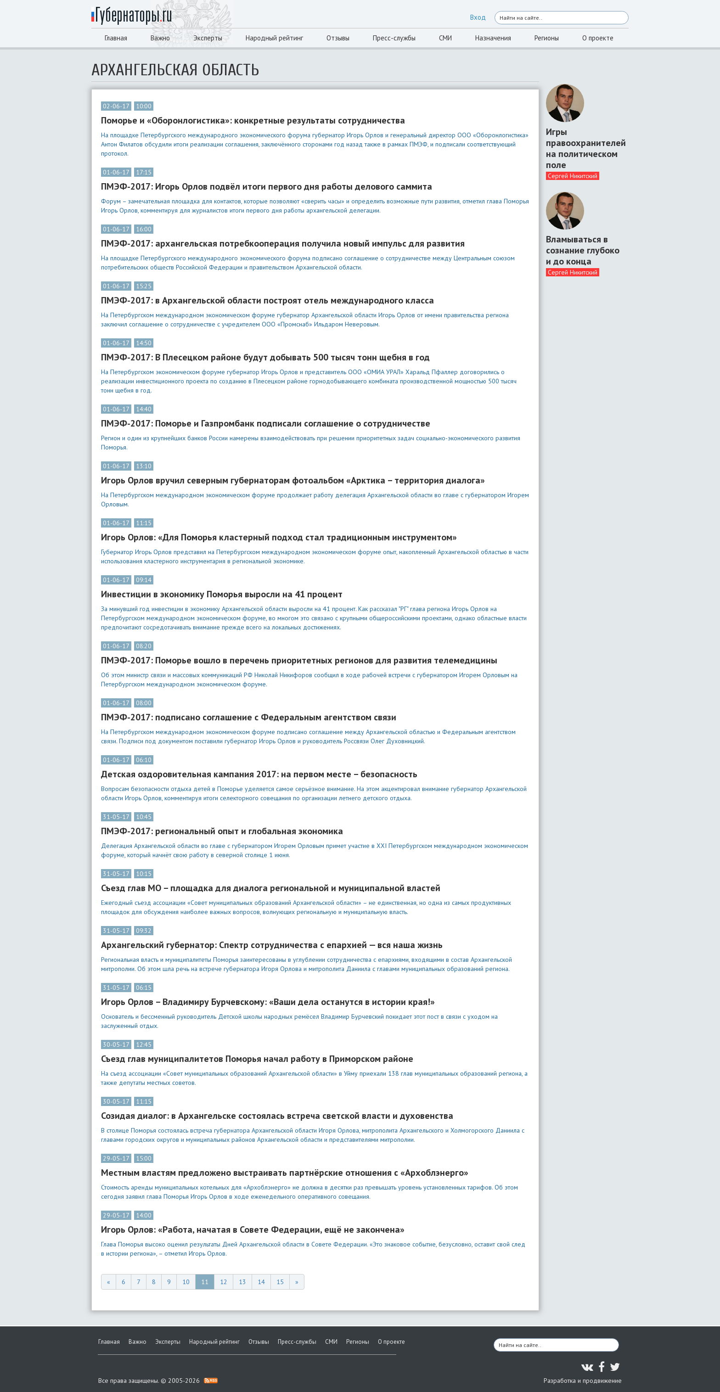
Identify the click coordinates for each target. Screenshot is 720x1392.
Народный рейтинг (274, 38)
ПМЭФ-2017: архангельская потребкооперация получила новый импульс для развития (283, 243)
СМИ (445, 38)
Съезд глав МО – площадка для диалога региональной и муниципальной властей (270, 887)
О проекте (597, 38)
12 (223, 1282)
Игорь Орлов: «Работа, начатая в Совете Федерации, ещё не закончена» (253, 1229)
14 (261, 1282)
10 (186, 1282)
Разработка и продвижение (583, 1380)
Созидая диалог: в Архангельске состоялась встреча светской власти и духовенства (277, 1115)
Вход (478, 17)
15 (280, 1282)
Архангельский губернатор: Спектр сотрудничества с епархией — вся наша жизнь (272, 944)
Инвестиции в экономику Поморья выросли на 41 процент (222, 594)
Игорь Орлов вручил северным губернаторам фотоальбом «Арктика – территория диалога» (293, 480)
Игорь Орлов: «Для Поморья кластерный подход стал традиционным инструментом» (279, 537)
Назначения (493, 38)
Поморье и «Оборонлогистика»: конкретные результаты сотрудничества (253, 120)
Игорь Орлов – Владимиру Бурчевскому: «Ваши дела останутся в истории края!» (268, 1001)
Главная (116, 38)
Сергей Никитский (572, 176)
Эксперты (207, 38)
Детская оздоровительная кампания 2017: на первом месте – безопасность (259, 774)
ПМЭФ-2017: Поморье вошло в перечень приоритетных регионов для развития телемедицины (299, 660)
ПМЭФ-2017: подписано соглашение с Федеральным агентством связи (248, 717)
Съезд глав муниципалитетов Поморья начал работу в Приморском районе (257, 1058)
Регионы (546, 38)
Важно (160, 38)
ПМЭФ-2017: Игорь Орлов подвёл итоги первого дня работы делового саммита (266, 186)
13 (242, 1282)
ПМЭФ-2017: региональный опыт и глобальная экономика (222, 830)
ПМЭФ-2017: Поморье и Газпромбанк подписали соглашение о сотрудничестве (265, 423)
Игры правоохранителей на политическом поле (584, 148)
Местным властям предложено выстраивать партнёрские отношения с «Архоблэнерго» (284, 1172)
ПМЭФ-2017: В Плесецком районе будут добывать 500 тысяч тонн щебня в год (265, 357)
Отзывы (337, 38)
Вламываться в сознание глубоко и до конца (582, 250)
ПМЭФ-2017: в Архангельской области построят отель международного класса (267, 300)
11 (204, 1282)
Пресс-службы (394, 38)
